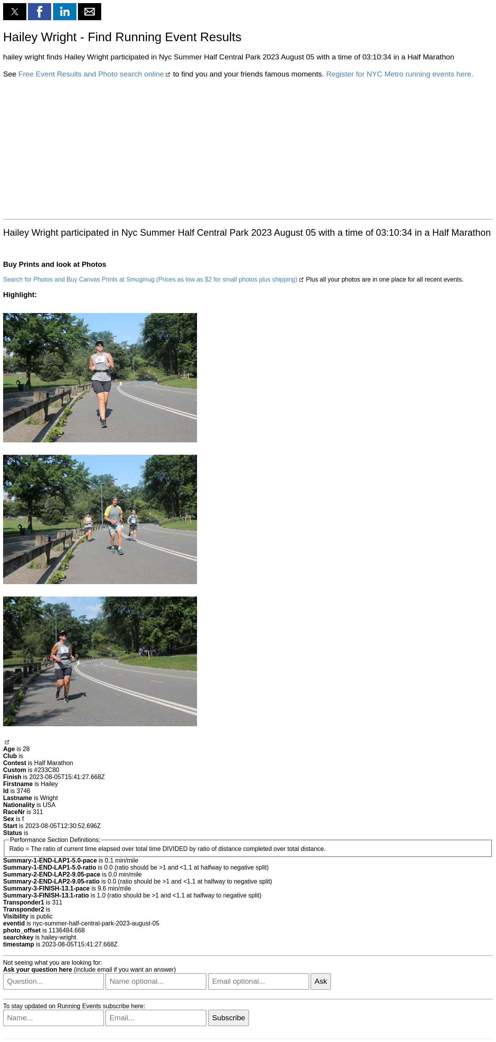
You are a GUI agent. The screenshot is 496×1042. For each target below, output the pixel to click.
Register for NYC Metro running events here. (400, 74)
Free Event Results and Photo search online (91, 74)
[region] (248, 148)
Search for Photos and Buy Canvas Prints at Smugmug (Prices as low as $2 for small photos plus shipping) (150, 279)
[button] (14, 11)
